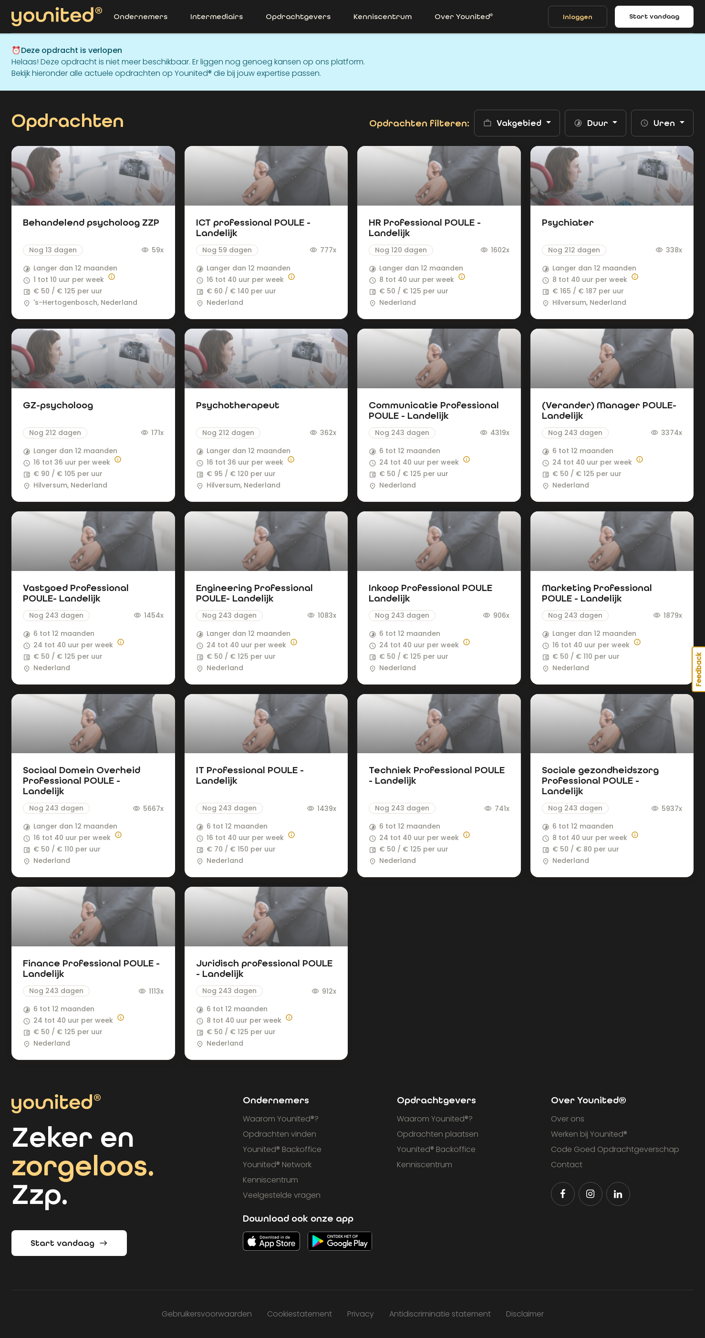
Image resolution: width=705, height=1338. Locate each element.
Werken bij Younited (589, 1134)
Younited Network (277, 1164)
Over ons (567, 1118)
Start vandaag (654, 16)
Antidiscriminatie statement (440, 1313)
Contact (566, 1164)
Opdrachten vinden (279, 1134)
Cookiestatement (299, 1313)
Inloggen (577, 17)
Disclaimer (525, 1313)
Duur (592, 123)
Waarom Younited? (281, 1118)
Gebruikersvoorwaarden (207, 1313)
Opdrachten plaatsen (437, 1134)
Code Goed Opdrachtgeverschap (615, 1149)
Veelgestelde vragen (282, 1195)
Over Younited (464, 16)
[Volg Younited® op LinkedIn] (618, 1194)
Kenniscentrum (382, 16)
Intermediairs (216, 16)
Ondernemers (140, 16)
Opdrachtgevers (298, 16)
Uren (658, 123)
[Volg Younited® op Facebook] (563, 1194)
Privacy (360, 1313)
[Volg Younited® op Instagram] (590, 1194)
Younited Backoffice (282, 1149)
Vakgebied (513, 123)
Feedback (699, 669)
